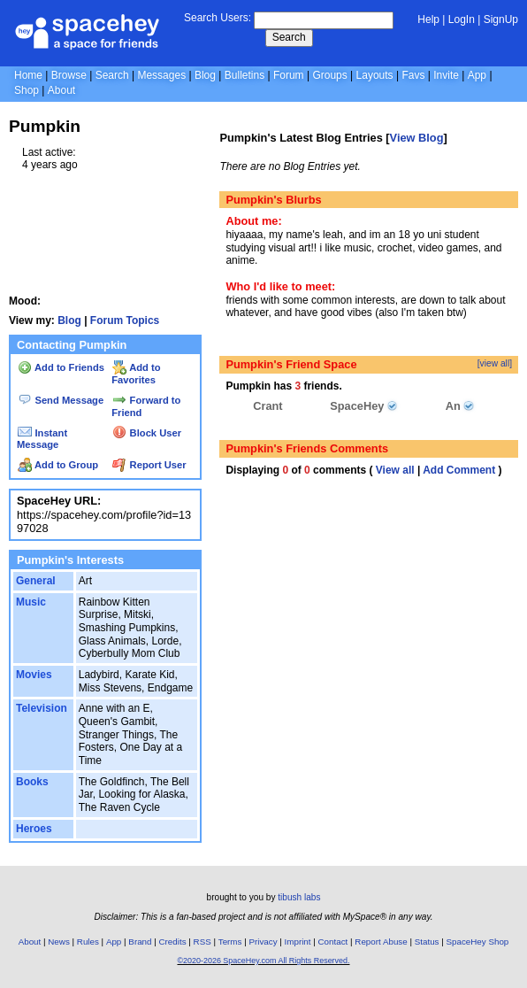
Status (427, 941)
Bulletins (244, 75)
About (61, 90)
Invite (446, 75)
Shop (26, 90)
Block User (146, 433)
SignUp (501, 19)
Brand (139, 941)
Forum (288, 75)
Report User (149, 464)
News (59, 941)
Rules (88, 941)
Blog (205, 75)
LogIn (461, 19)
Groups (329, 75)
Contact (333, 941)
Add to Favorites (135, 373)
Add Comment (459, 470)
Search (289, 37)
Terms (230, 941)
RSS (202, 941)
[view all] (494, 363)
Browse (69, 75)
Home (28, 75)
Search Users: (217, 18)
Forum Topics (124, 320)
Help (428, 19)
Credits (173, 941)
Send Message (60, 400)
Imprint (298, 941)
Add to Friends (61, 367)
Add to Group (58, 464)
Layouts (374, 75)
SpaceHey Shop (478, 941)
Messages (161, 75)
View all (395, 470)
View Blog (417, 137)
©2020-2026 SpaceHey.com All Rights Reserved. (263, 960)
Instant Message (42, 439)
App (477, 75)
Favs (412, 75)
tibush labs (299, 897)
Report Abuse (381, 941)
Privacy (262, 941)
